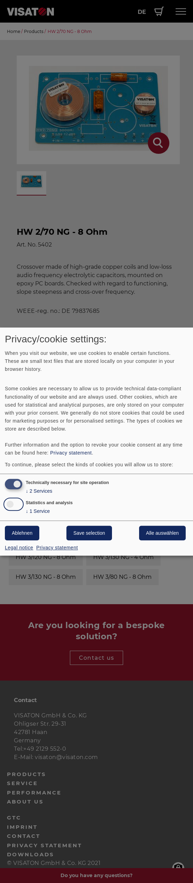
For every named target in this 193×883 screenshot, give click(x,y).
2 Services (39, 491)
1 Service (38, 511)
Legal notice (19, 547)
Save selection (89, 533)
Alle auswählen (162, 533)
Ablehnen (22, 533)
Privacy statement (71, 453)
